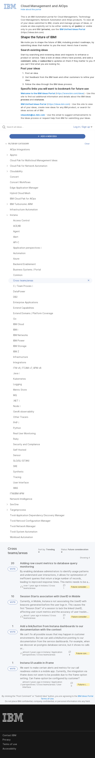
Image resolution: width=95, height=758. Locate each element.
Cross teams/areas (46, 654)
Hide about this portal (31, 9)
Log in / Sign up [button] (82, 126)
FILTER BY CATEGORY (17, 143)
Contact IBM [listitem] (9, 735)
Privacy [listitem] (7, 739)
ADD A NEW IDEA (47, 136)
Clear (87, 143)
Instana (44, 585)
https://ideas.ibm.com (58, 104)
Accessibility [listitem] (9, 748)
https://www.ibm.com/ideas (70, 93)
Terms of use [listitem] (10, 744)
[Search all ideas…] (24, 127)
